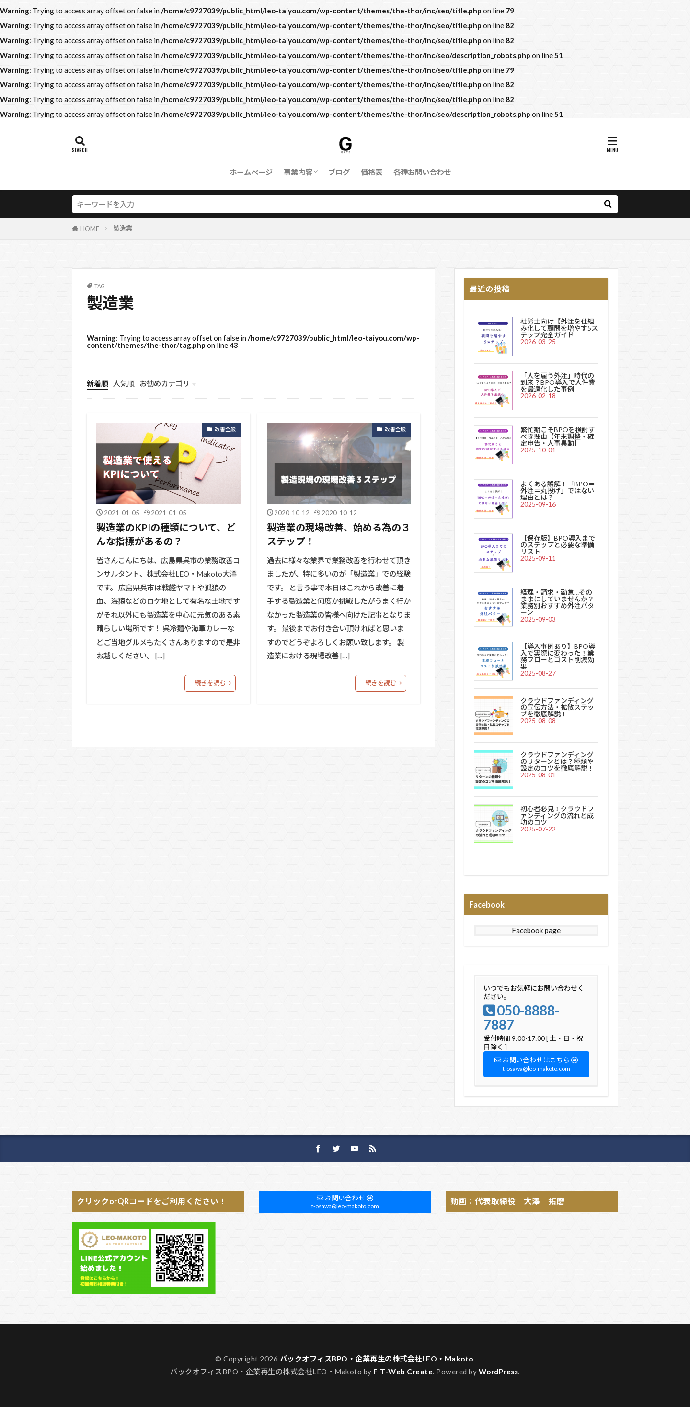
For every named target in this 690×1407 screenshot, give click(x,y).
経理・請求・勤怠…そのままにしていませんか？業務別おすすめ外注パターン (557, 602)
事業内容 (298, 172)
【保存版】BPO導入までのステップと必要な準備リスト (557, 544)
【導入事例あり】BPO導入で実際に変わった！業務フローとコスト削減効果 (557, 656)
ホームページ (251, 172)
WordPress (498, 1371)
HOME (89, 228)
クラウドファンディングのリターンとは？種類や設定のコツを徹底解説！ (557, 761)
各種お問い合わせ (422, 172)
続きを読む (210, 683)
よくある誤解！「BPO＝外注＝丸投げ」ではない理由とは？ (557, 490)
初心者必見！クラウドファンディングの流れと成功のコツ (557, 815)
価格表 (371, 172)
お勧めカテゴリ (164, 383)
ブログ (339, 172)
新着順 (97, 383)
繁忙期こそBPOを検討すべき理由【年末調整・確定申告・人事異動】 (557, 436)
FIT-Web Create (403, 1371)
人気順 (124, 383)
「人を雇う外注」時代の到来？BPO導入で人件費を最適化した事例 (557, 382)
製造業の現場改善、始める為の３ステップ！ (339, 534)
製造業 (123, 228)
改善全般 (225, 429)
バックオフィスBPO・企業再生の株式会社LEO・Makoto (376, 1358)
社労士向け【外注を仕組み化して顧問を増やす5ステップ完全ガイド (559, 328)
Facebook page (536, 930)
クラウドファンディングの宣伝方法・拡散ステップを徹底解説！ (557, 707)
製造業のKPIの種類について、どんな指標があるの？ (166, 534)
